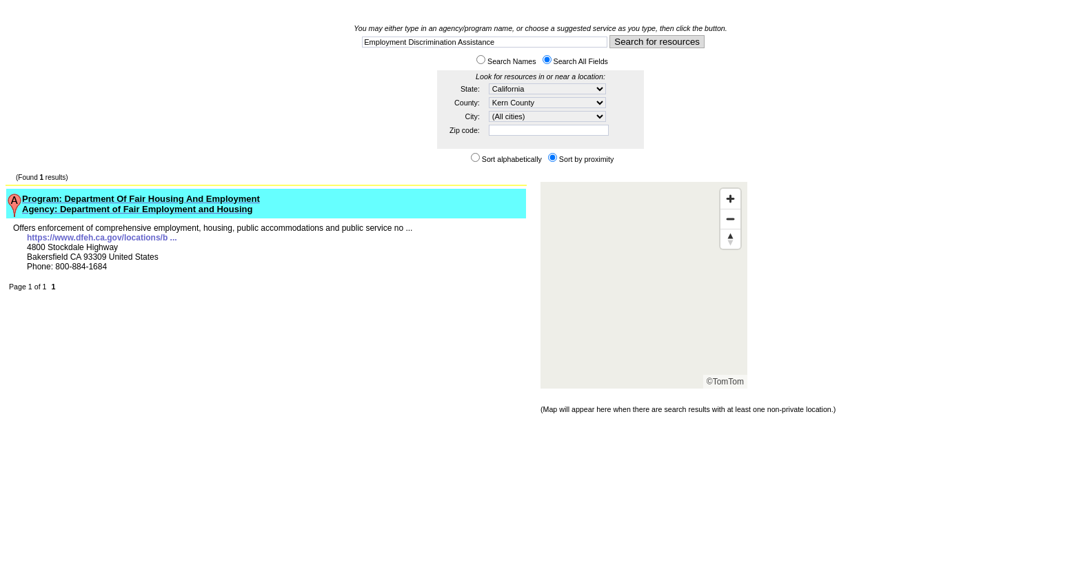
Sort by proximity (586, 159)
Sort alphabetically (512, 159)
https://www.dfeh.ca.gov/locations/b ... (102, 238)
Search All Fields (581, 61)
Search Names (511, 61)
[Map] (643, 285)
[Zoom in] (730, 199)
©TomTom (725, 382)
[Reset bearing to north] (730, 239)
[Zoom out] (730, 219)
